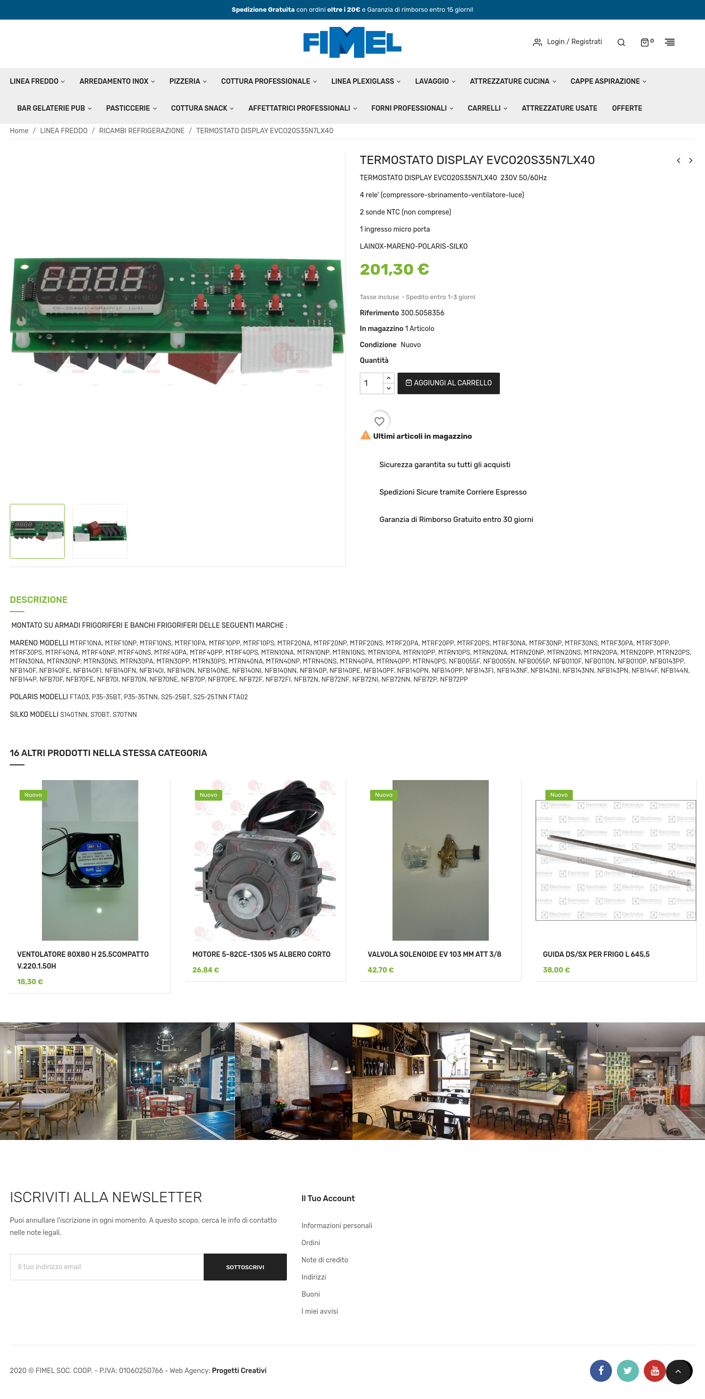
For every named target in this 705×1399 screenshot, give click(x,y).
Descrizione (39, 600)
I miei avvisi (320, 1311)
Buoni (311, 1294)
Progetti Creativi (239, 1371)
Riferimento (379, 313)
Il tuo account (328, 1198)
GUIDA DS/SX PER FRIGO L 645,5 (596, 954)
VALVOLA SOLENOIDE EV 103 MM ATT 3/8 (434, 954)
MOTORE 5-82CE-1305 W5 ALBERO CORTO (261, 954)
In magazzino (381, 329)
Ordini (311, 1243)
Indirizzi (314, 1277)
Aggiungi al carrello (448, 383)
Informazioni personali (337, 1226)
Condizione (378, 345)
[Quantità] (371, 383)
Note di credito (325, 1260)
